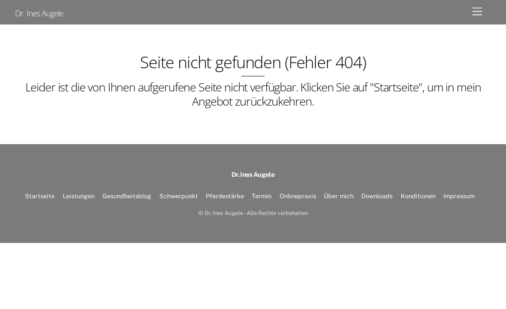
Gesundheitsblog (126, 196)
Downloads (377, 196)
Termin (261, 196)
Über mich (339, 196)
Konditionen (418, 196)
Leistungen (78, 196)
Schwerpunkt (178, 196)
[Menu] (477, 11)
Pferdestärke (225, 196)
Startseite (40, 196)
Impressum (459, 196)
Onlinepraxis (298, 196)
